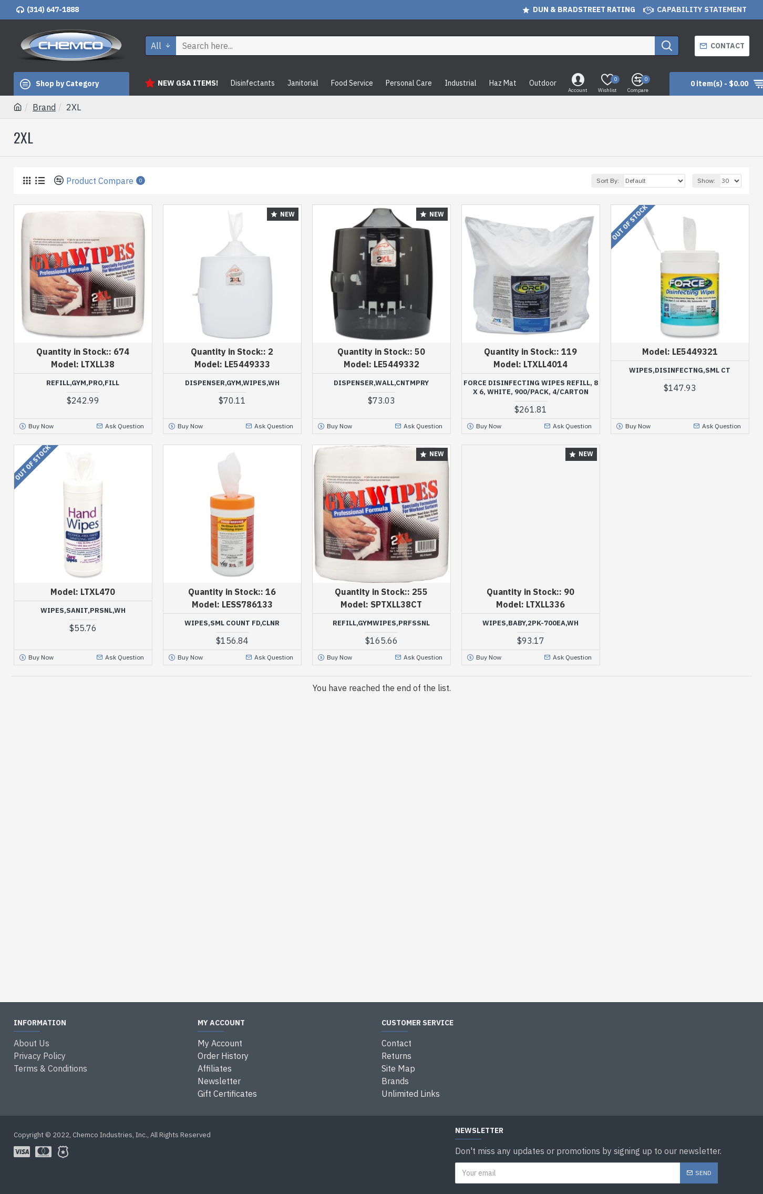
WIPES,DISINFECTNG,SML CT (679, 370)
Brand (44, 107)
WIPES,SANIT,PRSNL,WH (83, 610)
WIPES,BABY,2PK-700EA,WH (530, 623)
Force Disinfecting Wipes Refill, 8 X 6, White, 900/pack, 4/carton (530, 387)
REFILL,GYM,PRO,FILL (82, 383)
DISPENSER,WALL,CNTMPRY (381, 383)
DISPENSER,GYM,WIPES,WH (232, 383)
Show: (706, 180)
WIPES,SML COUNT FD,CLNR (232, 623)
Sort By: (607, 180)
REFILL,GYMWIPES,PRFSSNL (381, 623)
